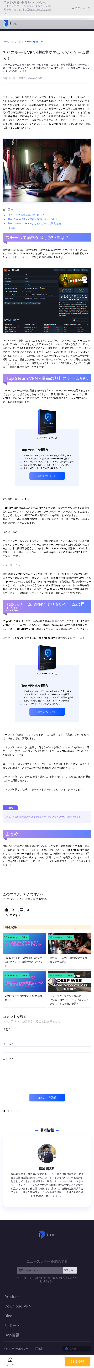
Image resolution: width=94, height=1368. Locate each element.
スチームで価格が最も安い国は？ (26, 215)
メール (8, 1044)
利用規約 (38, 1348)
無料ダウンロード (47, 475)
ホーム (7, 41)
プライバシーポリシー (16, 1348)
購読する (68, 1270)
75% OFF (78, 1361)
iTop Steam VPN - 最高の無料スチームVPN (32, 219)
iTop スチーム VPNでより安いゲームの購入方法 (34, 223)
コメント (8, 1058)
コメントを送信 (47, 1097)
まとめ (11, 227)
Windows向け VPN (35, 41)
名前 (6, 1029)
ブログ (18, 41)
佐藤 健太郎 (9, 78)
